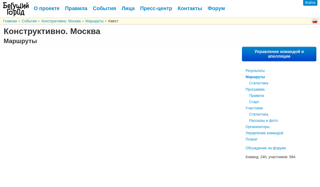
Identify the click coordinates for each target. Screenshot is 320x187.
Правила (256, 96)
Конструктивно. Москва (61, 21)
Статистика (258, 83)
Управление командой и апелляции (279, 53)
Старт (254, 102)
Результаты (255, 71)
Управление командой (264, 133)
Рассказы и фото (263, 120)
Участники (254, 108)
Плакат (252, 139)
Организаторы (258, 127)
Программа (255, 89)
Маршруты (95, 21)
